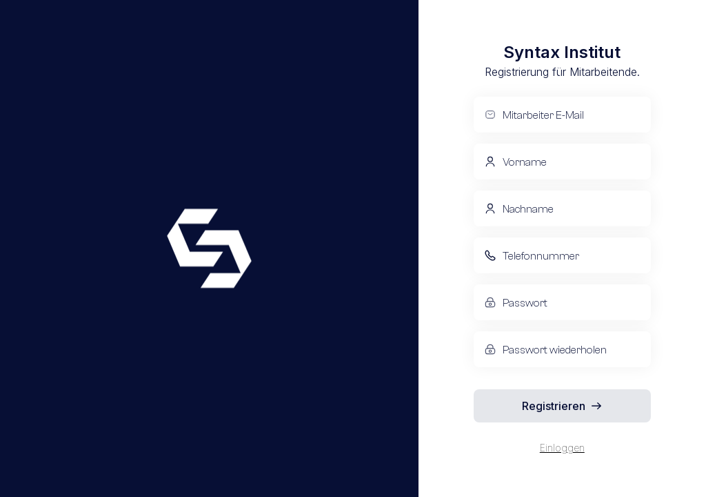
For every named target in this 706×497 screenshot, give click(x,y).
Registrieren (562, 406)
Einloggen (562, 448)
